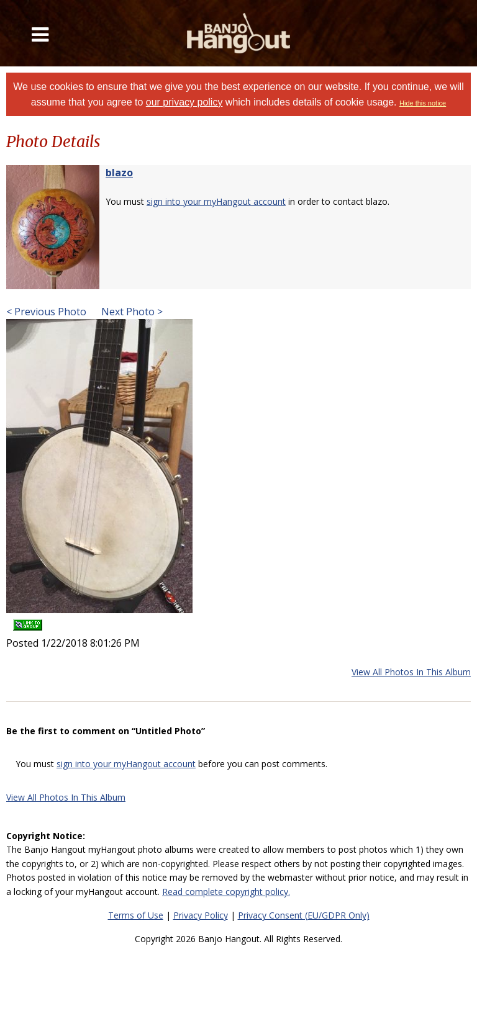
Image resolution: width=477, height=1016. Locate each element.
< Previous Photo (46, 311)
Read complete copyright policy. (226, 891)
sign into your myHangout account (216, 201)
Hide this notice (422, 103)
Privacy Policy (200, 915)
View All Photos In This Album (411, 672)
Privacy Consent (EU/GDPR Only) (304, 915)
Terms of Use (135, 915)
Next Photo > (131, 311)
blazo (119, 172)
